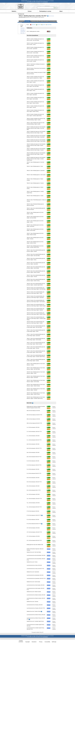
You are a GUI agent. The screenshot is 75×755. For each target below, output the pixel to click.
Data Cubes (23, 32)
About (60, 11)
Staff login (54, 641)
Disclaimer (34, 641)
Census (29, 11)
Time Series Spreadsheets (23, 30)
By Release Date (21, 13)
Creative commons (21, 641)
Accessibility (47, 641)
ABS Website (45, 1)
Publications (23, 28)
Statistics (14, 11)
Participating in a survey (45, 11)
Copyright (27, 641)
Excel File (38, 24)
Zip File (43, 24)
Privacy (40, 641)
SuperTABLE (48, 24)
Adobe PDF (33, 24)
